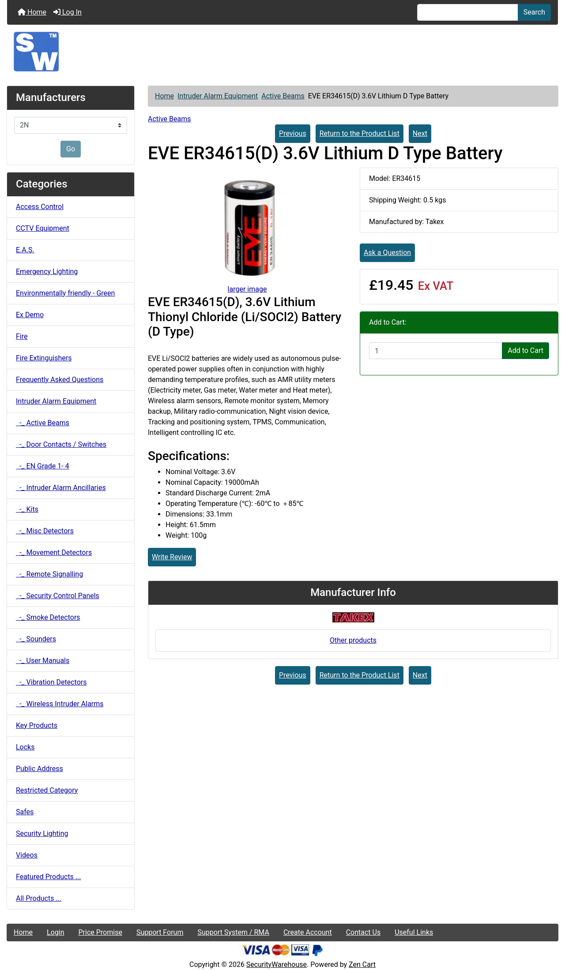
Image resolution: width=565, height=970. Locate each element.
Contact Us (363, 932)
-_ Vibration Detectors (51, 682)
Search (534, 12)
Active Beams (282, 96)
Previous (292, 133)
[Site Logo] (282, 51)
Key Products (36, 725)
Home (32, 12)
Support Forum (160, 932)
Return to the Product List (359, 133)
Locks (25, 747)
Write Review (172, 557)
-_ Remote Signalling (49, 574)
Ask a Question (387, 252)
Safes (25, 812)
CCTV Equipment (42, 228)
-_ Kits (27, 509)
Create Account (307, 932)
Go (70, 149)
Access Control (40, 206)
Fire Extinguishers (44, 358)
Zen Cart (362, 964)
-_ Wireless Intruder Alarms (60, 704)
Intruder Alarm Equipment (217, 96)
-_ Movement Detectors (54, 552)
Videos (27, 855)
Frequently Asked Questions (59, 379)
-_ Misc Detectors (45, 531)
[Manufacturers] (70, 125)
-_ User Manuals (42, 660)
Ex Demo (30, 315)
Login (55, 932)
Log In (67, 12)
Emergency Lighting (47, 271)
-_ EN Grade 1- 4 (42, 466)
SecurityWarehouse (276, 964)
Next (420, 133)
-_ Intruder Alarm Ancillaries (61, 487)
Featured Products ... (48, 877)
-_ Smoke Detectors (48, 617)
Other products (353, 640)
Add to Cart (525, 350)
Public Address (39, 768)
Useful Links (414, 932)
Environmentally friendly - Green (65, 293)
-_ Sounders (36, 639)
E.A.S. (25, 250)
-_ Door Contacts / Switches (61, 444)
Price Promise (100, 932)
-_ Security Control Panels (57, 596)
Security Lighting (42, 833)
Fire (22, 336)
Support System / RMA (233, 932)
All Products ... (38, 898)
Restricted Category (47, 790)
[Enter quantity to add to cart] (435, 350)
